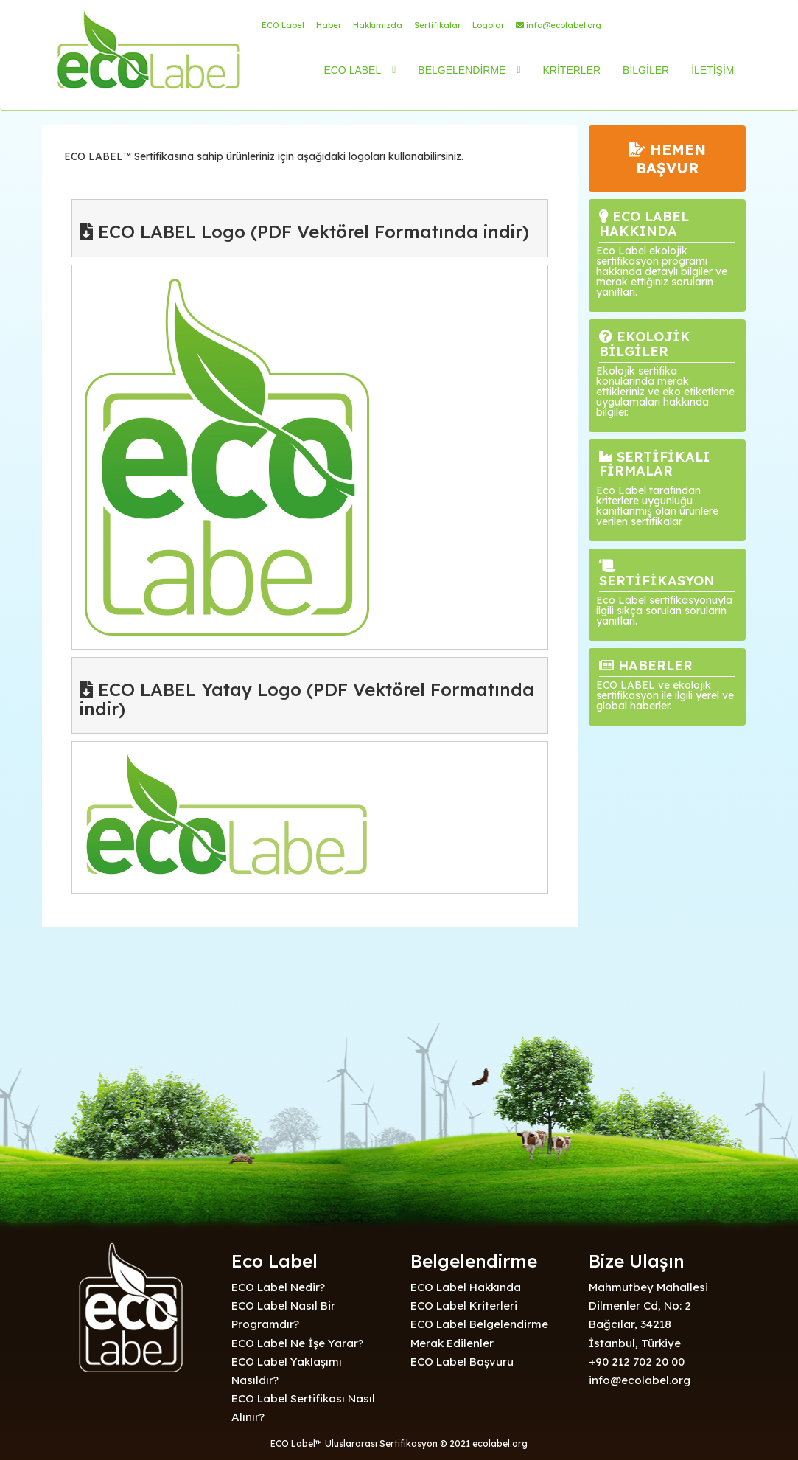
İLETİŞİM (712, 70)
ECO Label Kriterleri (463, 1306)
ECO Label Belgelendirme (479, 1324)
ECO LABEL (352, 70)
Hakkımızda (377, 25)
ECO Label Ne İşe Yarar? (297, 1343)
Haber (328, 25)
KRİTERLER (572, 70)
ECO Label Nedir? (278, 1287)
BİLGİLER (646, 70)
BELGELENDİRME (461, 70)
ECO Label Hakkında (465, 1287)
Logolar (488, 25)
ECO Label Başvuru (462, 1362)
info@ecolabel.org (558, 25)
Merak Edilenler (452, 1343)
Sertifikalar (437, 25)
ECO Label (283, 25)
